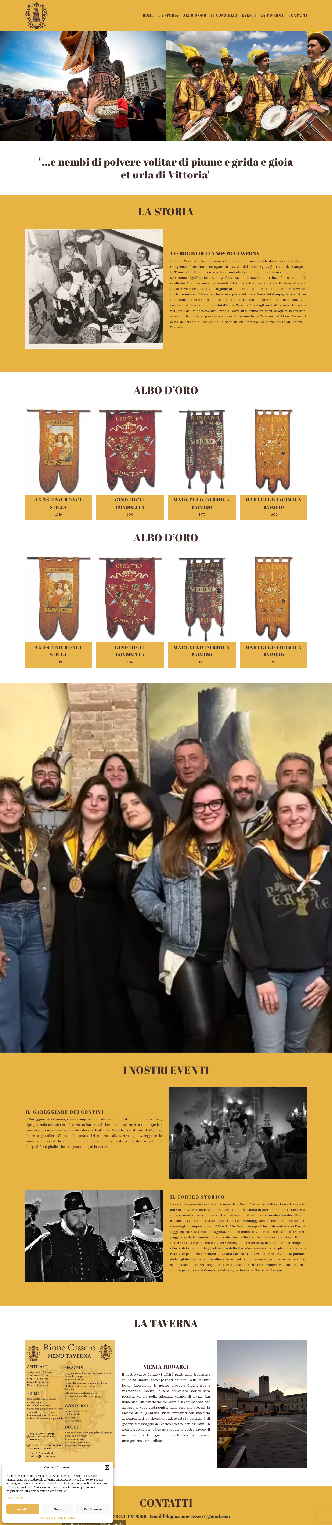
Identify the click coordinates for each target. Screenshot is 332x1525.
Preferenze (93, 1509)
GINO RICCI (130, 500)
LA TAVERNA (272, 15)
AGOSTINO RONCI (58, 500)
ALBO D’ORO (194, 15)
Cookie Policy (48, 1517)
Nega (58, 1509)
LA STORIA (168, 15)
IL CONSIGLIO (224, 15)
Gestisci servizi (15, 1498)
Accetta (23, 1509)
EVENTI (249, 15)
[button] (107, 1467)
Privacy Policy (66, 1517)
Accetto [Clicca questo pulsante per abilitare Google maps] (94, 1363)
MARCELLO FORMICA (202, 500)
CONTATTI (297, 15)
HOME (148, 15)
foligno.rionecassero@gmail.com (196, 1287)
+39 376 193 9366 (128, 1287)
